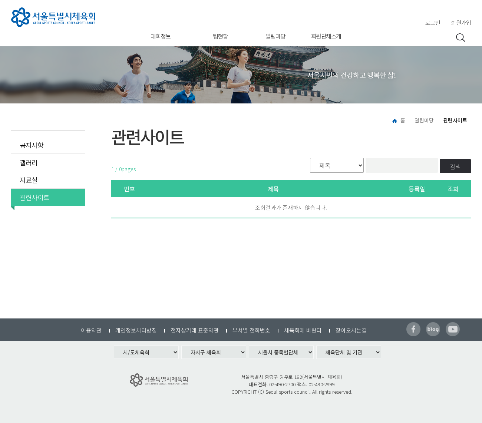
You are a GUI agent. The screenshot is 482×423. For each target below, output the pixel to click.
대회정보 (161, 36)
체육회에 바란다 (303, 330)
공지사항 (31, 145)
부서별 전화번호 (251, 330)
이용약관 (91, 330)
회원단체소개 (326, 36)
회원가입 (461, 22)
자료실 (28, 180)
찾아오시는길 (351, 330)
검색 (455, 166)
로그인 (432, 22)
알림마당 (275, 36)
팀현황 (220, 36)
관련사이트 (32, 197)
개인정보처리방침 (136, 330)
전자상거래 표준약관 (195, 330)
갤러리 (28, 162)
